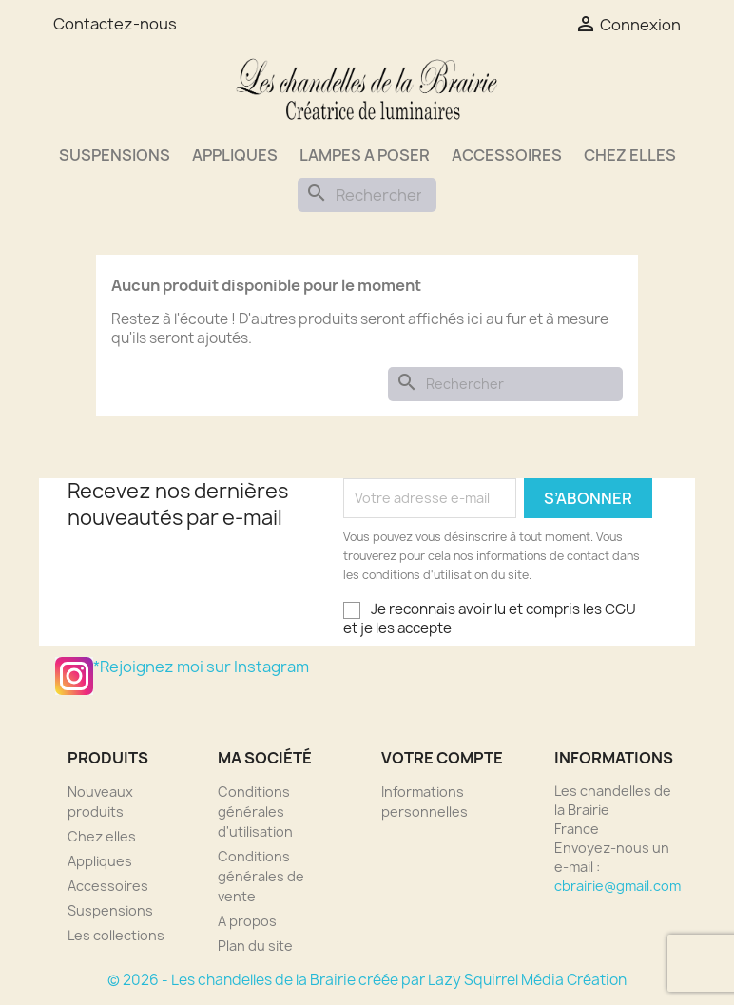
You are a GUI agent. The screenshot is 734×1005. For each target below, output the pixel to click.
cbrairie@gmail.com (617, 886)
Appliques (235, 155)
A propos (247, 921)
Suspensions (114, 155)
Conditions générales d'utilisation (255, 812)
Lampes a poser (364, 155)
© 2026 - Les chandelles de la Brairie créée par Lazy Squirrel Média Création (367, 980)
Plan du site (255, 946)
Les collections (116, 935)
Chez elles (630, 155)
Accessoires (507, 155)
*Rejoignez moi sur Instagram (74, 676)
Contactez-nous (115, 23)
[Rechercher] (367, 195)
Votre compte (442, 757)
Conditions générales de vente (261, 876)
